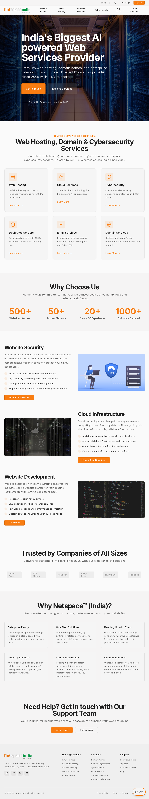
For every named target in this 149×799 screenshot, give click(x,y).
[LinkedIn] (20, 773)
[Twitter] (13, 773)
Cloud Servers (68, 775)
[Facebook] (6, 773)
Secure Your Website (19, 397)
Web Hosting (63, 10)
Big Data (120, 10)
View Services (86, 730)
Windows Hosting (70, 764)
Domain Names (45, 10)
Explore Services (62, 88)
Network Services (84, 10)
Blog (122, 771)
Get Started (14, 522)
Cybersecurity (103, 10)
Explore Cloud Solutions (93, 460)
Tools (103, 3)
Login (125, 3)
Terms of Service (120, 793)
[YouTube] (26, 773)
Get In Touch (33, 88)
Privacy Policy (103, 793)
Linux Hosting (68, 760)
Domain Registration (100, 764)
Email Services (136, 10)
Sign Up (139, 3)
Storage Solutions (99, 775)
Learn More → (16, 205)
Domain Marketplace (100, 779)
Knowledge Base (128, 760)
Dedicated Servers (70, 771)
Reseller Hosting (69, 767)
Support (124, 764)
